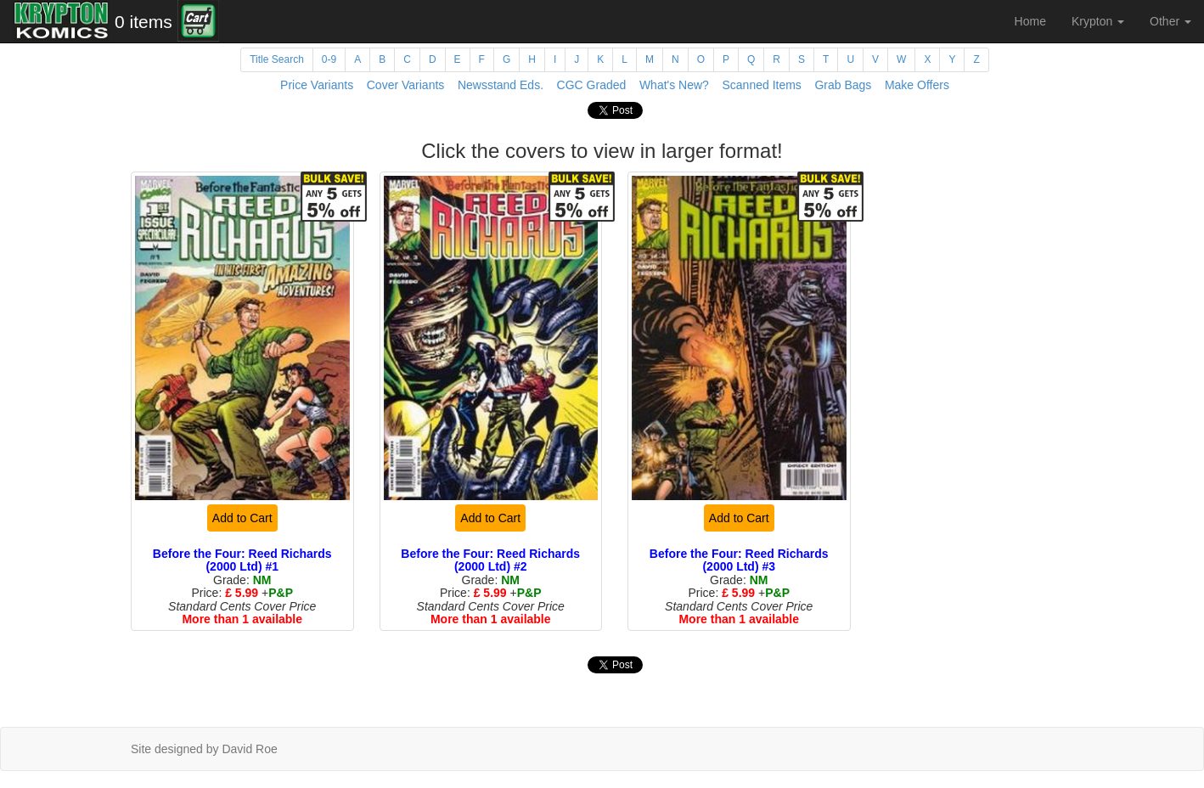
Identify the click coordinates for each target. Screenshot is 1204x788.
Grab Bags (842, 85)
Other (1170, 21)
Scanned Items (761, 85)
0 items (143, 21)
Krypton (1098, 21)
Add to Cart (242, 518)
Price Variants (316, 85)
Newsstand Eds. (500, 85)
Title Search (277, 59)
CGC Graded (592, 85)
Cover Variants (406, 85)
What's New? (674, 85)
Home (1030, 21)
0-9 (329, 59)
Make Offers (917, 85)
